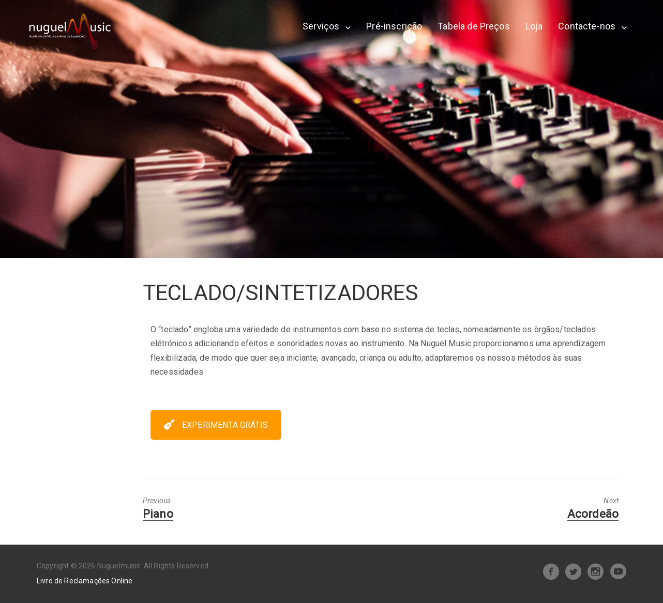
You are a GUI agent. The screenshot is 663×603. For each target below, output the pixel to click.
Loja (534, 26)
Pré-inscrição (394, 26)
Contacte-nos (586, 26)
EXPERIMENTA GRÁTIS (216, 425)
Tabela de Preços (474, 26)
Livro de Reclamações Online (84, 581)
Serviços (321, 26)
